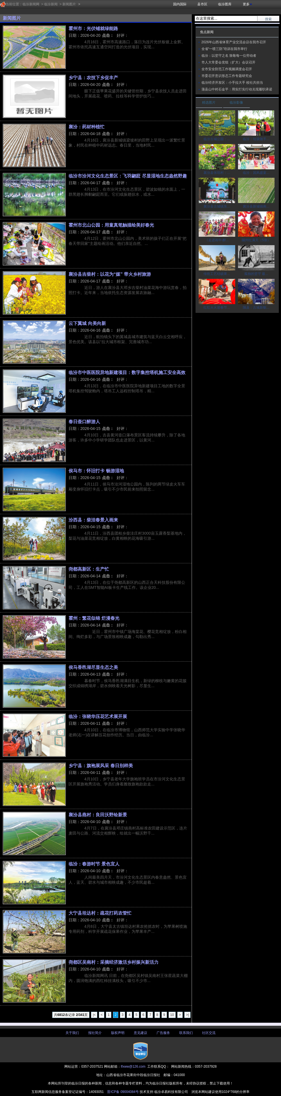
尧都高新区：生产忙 (89, 568)
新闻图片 (69, 4)
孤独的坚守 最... (256, 274)
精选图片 (209, 102)
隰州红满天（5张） (256, 240)
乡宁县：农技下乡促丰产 (93, 77)
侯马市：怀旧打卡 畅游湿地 (96, 470)
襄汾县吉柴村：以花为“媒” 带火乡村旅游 (110, 274)
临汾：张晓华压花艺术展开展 (98, 716)
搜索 (268, 19)
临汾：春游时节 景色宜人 (94, 863)
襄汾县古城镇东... (216, 206)
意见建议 (140, 1033)
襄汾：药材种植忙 (87, 126)
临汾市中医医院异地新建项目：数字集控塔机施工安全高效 (127, 372)
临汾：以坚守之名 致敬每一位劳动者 (228, 56)
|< (94, 1015)
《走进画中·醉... (217, 240)
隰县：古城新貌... (256, 307)
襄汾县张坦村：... (216, 173)
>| (187, 1015)
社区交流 (209, 1033)
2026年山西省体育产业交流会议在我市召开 (233, 42)
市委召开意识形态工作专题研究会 (226, 76)
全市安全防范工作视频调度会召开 (226, 69)
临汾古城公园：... (216, 139)
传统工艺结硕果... (216, 274)
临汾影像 (236, 102)
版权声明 (117, 1033)
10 (172, 1015)
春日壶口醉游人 (84, 421)
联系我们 (186, 1033)
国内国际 (180, 4)
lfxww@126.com (133, 1066)
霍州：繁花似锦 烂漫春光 (94, 618)
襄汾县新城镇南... (256, 206)
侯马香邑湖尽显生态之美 (93, 667)
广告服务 (163, 1033)
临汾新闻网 (30, 4)
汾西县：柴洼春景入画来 (93, 519)
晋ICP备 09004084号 (123, 1092)
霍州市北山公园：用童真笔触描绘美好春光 (111, 224)
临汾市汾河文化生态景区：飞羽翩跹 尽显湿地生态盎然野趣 (128, 175)
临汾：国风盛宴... (256, 173)
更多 (247, 4)
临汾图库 (225, 4)
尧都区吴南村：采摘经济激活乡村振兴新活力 (113, 962)
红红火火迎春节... (216, 307)
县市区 (202, 4)
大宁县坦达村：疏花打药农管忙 (100, 912)
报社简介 (95, 1033)
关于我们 (72, 1033)
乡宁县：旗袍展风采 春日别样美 (101, 765)
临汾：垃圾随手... (256, 139)
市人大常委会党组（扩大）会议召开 (228, 62)
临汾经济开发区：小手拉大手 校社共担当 (232, 83)
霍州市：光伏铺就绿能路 (93, 28)
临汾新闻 (51, 4)
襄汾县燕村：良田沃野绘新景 (98, 814)
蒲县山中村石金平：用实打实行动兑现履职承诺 (236, 89)
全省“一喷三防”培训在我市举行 (224, 49)
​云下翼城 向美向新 (87, 323)
